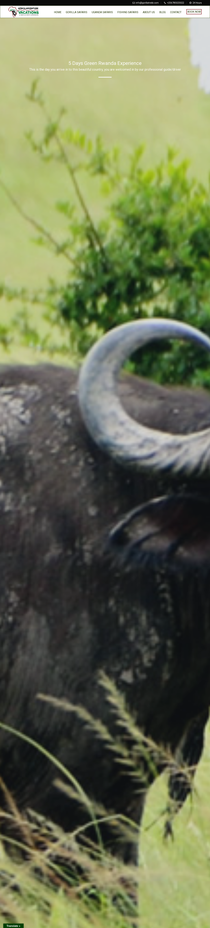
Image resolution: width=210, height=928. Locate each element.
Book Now (194, 11)
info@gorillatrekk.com (147, 2)
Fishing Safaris (127, 12)
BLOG (162, 12)
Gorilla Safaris (76, 12)
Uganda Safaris (102, 12)
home (57, 12)
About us (149, 12)
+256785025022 (175, 2)
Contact (175, 12)
